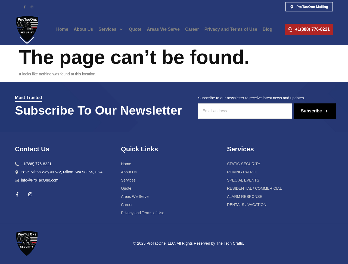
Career (192, 29)
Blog (267, 29)
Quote (135, 29)
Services (110, 29)
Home (62, 29)
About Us (83, 29)
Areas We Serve (163, 29)
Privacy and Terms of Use (230, 29)
